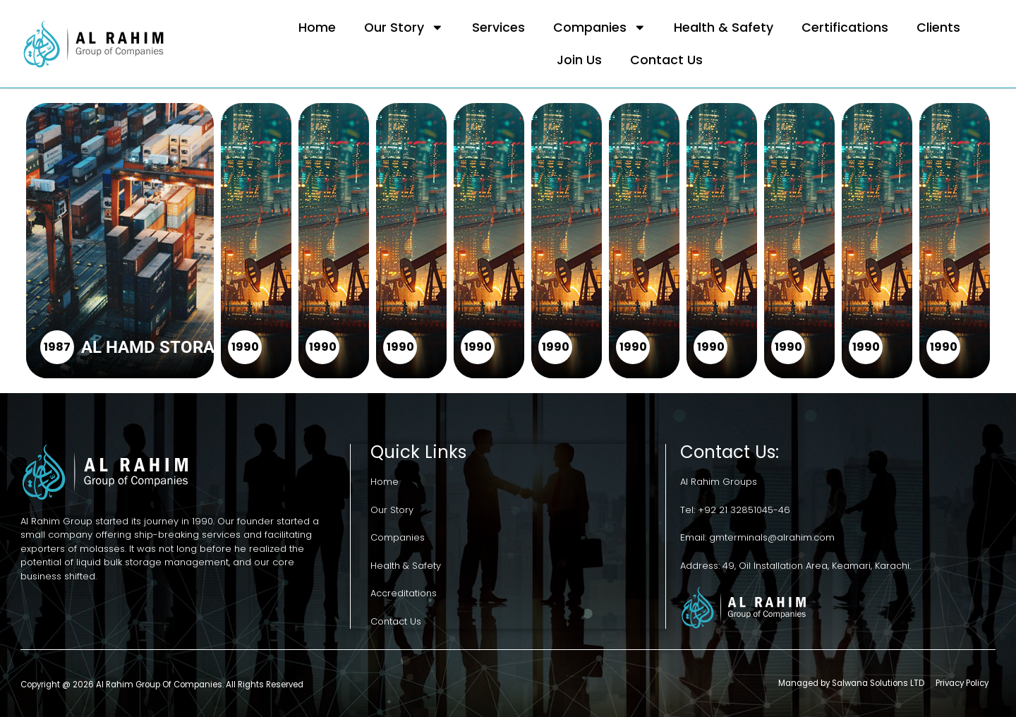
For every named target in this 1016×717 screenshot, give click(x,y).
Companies (599, 27)
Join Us (579, 60)
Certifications (845, 27)
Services (498, 27)
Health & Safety (723, 27)
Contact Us (666, 60)
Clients (938, 27)
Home (317, 27)
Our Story (404, 27)
